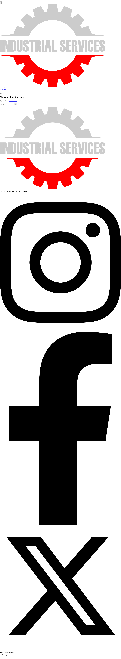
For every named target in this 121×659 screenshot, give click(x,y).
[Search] (15, 104)
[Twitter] (60, 646)
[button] (1, 2)
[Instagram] (60, 331)
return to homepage (13, 101)
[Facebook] (60, 524)
